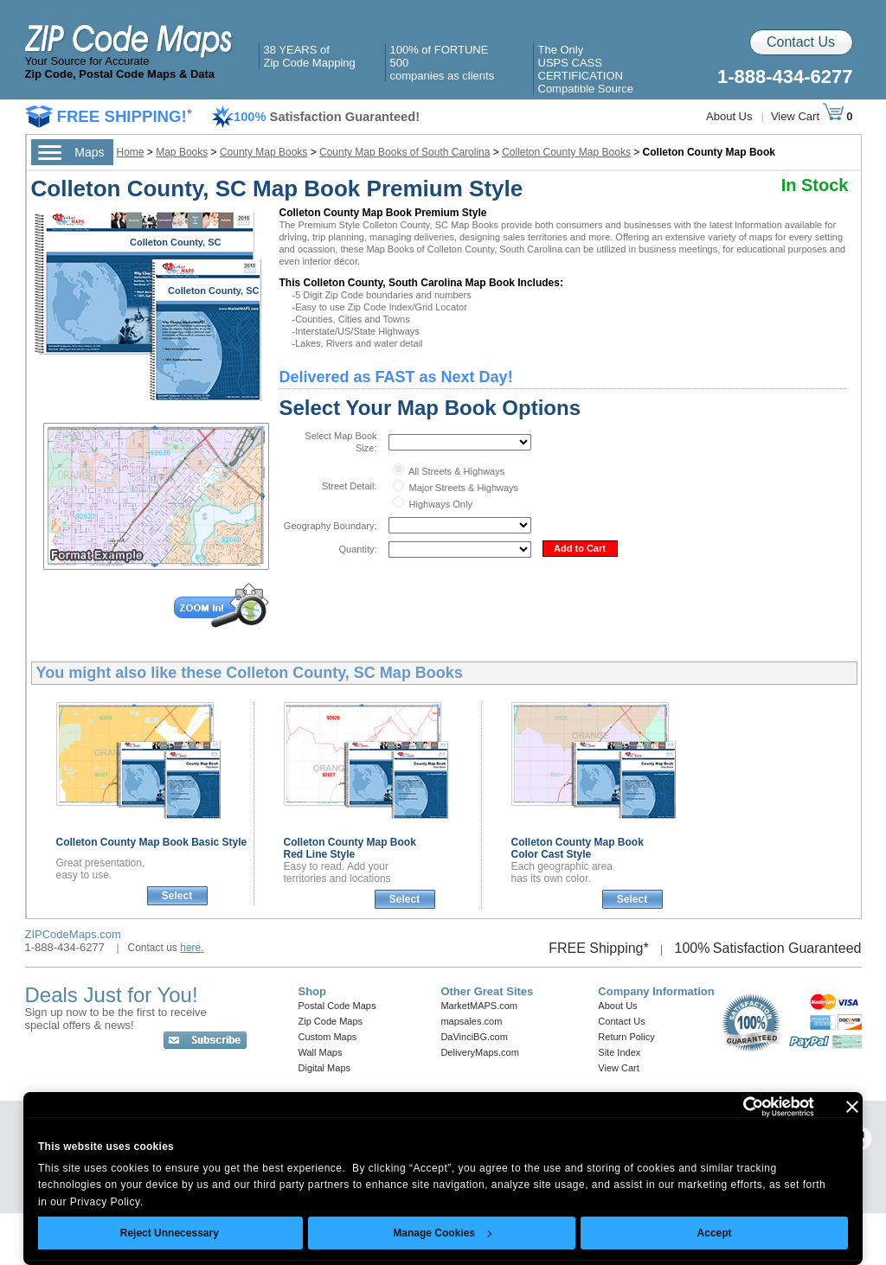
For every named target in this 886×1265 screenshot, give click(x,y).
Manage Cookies (442, 1233)
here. (191, 948)
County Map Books (263, 152)
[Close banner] (852, 1107)
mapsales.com (471, 1021)
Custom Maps (328, 1037)
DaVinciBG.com (473, 1037)
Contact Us (801, 42)
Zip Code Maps (331, 1021)
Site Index (619, 1052)
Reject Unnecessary (169, 1233)
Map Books (182, 152)
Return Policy (626, 1037)
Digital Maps (325, 1068)
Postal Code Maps (337, 1005)
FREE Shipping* (599, 948)
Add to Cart (580, 548)
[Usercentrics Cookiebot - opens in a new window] (738, 1106)
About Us (729, 116)
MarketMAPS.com (478, 1005)
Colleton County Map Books (566, 152)
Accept (714, 1233)
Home (130, 152)
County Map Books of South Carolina (404, 152)
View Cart (807, 116)
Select (177, 896)
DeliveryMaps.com (479, 1052)
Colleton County (151, 842)
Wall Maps (321, 1052)
